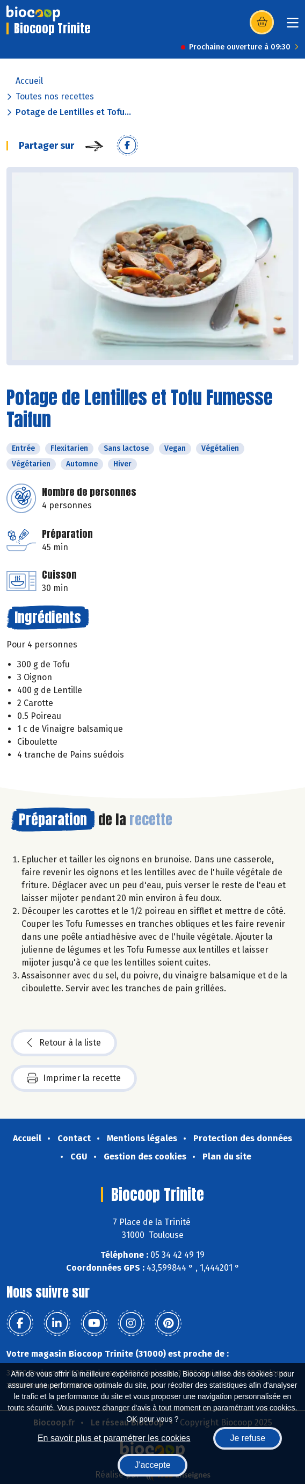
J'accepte (152, 1464)
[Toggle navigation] (293, 26)
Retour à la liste (64, 1043)
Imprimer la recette (74, 1078)
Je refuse (247, 1438)
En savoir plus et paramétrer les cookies (114, 1438)
